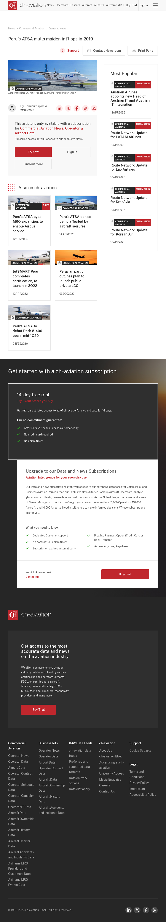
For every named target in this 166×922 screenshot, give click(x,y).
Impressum (137, 789)
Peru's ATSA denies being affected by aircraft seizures (75, 221)
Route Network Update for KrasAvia (128, 200)
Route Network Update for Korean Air (128, 232)
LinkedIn (59, 108)
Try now (33, 152)
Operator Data (18, 761)
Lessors (75, 5)
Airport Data (16, 767)
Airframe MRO (115, 5)
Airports (99, 5)
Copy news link (85, 108)
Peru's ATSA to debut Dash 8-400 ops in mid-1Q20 (27, 331)
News (50, 5)
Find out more (33, 164)
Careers (104, 785)
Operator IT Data (19, 807)
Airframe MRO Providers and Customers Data (19, 869)
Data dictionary (79, 789)
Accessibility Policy (142, 794)
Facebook (76, 108)
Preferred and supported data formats (79, 767)
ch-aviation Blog (110, 756)
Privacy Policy (139, 782)
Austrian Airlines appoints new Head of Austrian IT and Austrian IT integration (130, 98)
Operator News (18, 755)
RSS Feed (94, 108)
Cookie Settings (140, 750)
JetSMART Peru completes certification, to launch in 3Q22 (25, 278)
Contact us (32, 576)
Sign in (144, 5)
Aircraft (87, 5)
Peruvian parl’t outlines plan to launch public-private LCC (71, 278)
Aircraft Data (17, 813)
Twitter (137, 910)
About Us (105, 750)
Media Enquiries (110, 779)
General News (57, 28)
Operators (62, 5)
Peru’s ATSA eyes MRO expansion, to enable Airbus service (28, 224)
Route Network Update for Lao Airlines (128, 167)
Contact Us (107, 791)
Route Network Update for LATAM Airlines (128, 135)
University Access (111, 773)
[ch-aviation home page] (27, 5)
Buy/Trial (131, 5)
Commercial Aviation (32, 28)
